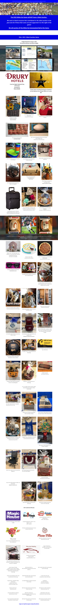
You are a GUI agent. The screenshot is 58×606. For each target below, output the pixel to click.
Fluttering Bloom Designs (46, 183)
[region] (29, 1)
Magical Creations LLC (13, 484)
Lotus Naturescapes (25, 593)
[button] (57, 4)
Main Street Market (26, 308)
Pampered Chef (9, 437)
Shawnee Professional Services (28, 336)
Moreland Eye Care (13, 270)
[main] (29, 22)
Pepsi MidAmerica (31, 177)
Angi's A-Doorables (13, 119)
